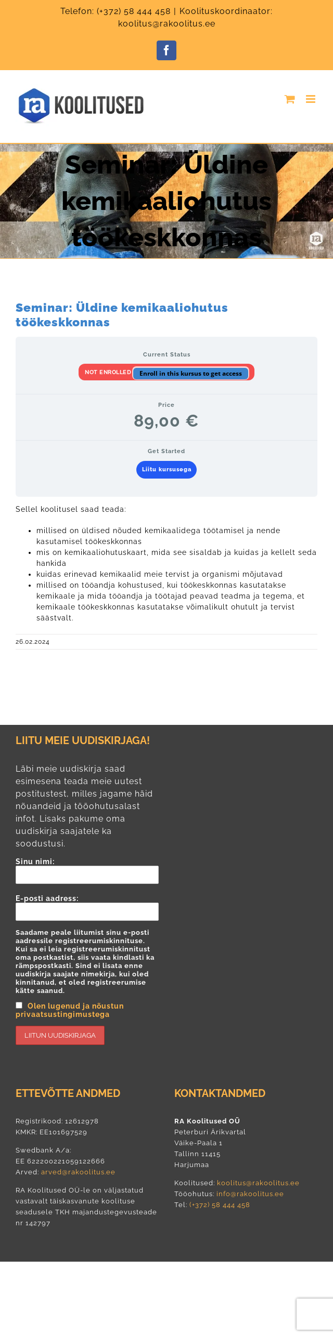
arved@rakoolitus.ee (78, 1172)
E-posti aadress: (87, 969)
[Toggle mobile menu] (311, 99)
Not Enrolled (109, 372)
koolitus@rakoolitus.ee (258, 1183)
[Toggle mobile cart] (290, 99)
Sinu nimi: (87, 870)
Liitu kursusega (166, 469)
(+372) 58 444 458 (134, 11)
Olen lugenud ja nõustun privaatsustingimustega (70, 1010)
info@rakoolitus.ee (249, 1194)
